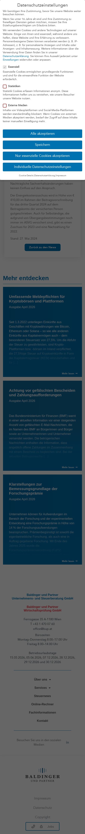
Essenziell (12, 66)
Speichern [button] (42, 145)
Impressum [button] (61, 175)
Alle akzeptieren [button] (42, 134)
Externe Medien (16, 105)
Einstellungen (11, 59)
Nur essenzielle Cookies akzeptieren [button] (42, 156)
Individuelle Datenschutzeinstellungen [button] (42, 167)
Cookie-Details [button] (26, 175)
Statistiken (13, 86)
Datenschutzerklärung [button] (44, 175)
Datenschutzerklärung (16, 56)
